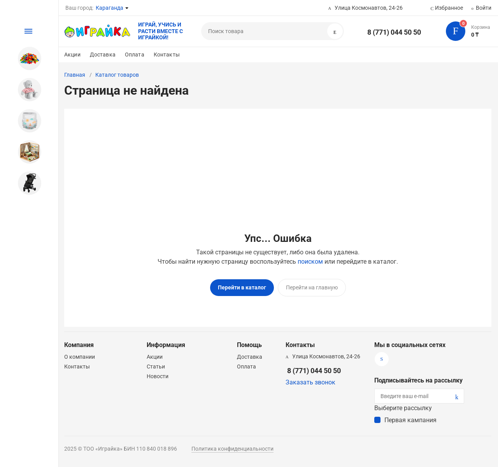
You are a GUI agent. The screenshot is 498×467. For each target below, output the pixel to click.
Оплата (134, 54)
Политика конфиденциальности (232, 448)
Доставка (103, 54)
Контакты (167, 54)
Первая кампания (410, 419)
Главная (74, 75)
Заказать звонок (310, 382)
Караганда (109, 8)
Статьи (156, 366)
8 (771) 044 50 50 (394, 32)
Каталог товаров (117, 75)
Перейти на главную (312, 287)
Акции (72, 54)
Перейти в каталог (242, 287)
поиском (310, 261)
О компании (79, 356)
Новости (157, 376)
